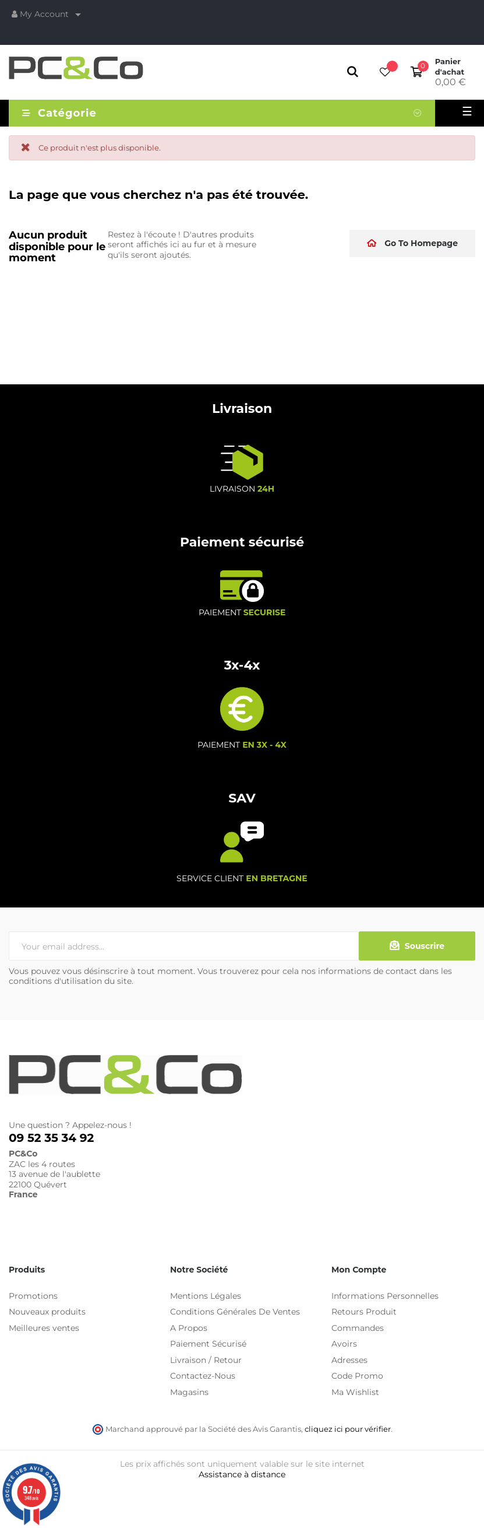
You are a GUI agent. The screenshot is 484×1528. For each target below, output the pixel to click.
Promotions (33, 1296)
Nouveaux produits (47, 1311)
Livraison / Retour (206, 1360)
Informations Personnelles (385, 1296)
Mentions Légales (205, 1296)
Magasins (189, 1392)
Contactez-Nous (202, 1376)
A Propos (188, 1328)
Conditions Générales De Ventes (235, 1311)
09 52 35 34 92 (51, 1138)
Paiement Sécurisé (208, 1343)
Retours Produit (364, 1311)
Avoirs (344, 1343)
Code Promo (357, 1376)
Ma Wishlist (355, 1392)
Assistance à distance (242, 1474)
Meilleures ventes (44, 1328)
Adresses (349, 1360)
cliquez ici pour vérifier (348, 1429)
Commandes (357, 1328)
